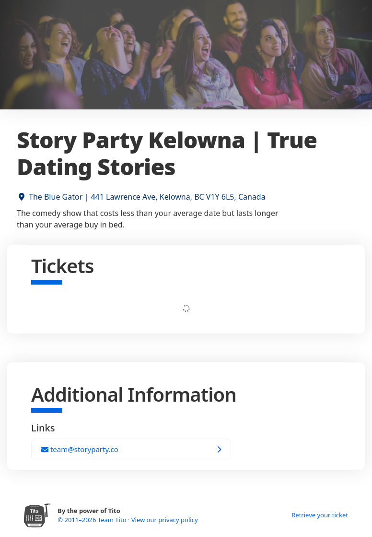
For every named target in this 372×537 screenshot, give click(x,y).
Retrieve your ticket (319, 515)
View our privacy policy (164, 519)
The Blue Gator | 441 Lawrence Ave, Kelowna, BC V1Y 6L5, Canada (147, 196)
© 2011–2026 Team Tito (93, 519)
